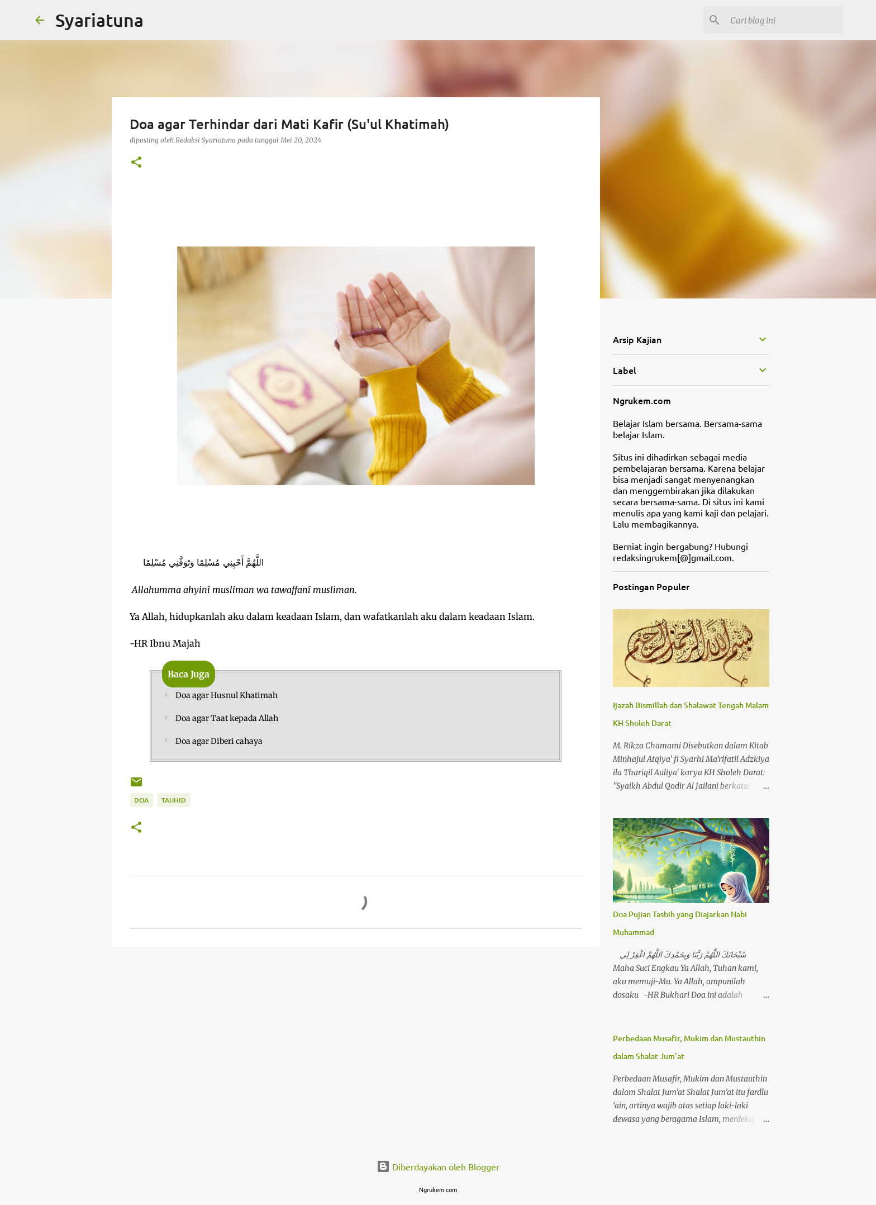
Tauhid (173, 800)
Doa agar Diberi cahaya (219, 741)
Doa (141, 800)
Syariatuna (99, 20)
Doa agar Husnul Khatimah (226, 695)
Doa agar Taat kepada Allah (226, 718)
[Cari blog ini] (784, 20)
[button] (136, 162)
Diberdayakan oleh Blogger (438, 1166)
